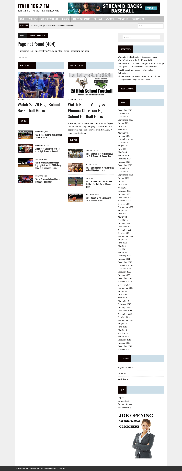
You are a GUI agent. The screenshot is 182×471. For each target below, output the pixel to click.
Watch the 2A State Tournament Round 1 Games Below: (97, 197)
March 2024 (123, 155)
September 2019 (125, 288)
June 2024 (123, 149)
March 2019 (123, 301)
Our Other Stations (47, 19)
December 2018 (125, 310)
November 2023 (125, 168)
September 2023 (125, 174)
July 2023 (122, 181)
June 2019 (123, 294)
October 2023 (124, 171)
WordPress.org (125, 407)
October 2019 (124, 284)
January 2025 (124, 136)
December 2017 (125, 346)
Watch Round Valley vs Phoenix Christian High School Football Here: (86, 110)
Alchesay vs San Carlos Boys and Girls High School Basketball (48, 150)
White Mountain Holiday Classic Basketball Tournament (46, 181)
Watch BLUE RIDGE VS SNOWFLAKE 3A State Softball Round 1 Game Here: (99, 183)
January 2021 (124, 259)
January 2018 (124, 343)
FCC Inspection (137, 19)
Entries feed (123, 401)
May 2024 (122, 152)
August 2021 (124, 239)
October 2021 (124, 233)
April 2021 (123, 249)
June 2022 (123, 213)
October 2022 (124, 204)
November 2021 (125, 229)
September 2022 (125, 207)
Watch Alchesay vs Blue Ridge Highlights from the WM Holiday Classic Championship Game (47, 166)
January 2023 (124, 194)
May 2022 (122, 217)
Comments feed (125, 404)
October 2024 (124, 142)
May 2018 (122, 330)
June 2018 (123, 326)
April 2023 (123, 187)
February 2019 (125, 304)
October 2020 (124, 268)
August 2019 (124, 291)
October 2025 (124, 116)
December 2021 (125, 226)
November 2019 (125, 281)
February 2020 (125, 271)
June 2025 (123, 126)
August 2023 (124, 178)
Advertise (109, 19)
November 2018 (125, 314)
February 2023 (125, 191)
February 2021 (125, 255)
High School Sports (80, 19)
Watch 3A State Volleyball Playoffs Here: (137, 60)
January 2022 (124, 223)
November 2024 (125, 139)
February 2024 (125, 158)
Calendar (97, 19)
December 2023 (125, 165)
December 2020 (125, 262)
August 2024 (124, 145)
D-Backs (63, 19)
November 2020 (125, 265)
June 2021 (123, 242)
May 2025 (122, 129)
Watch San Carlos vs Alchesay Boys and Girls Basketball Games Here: (98, 155)
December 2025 (125, 110)
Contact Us (122, 19)
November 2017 (125, 349)
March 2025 (123, 132)
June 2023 (123, 184)
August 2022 (124, 210)
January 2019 (124, 307)
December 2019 (125, 278)
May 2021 (122, 246)
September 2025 (125, 120)
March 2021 (123, 252)
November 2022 (125, 200)
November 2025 (125, 113)
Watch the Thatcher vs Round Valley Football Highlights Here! (99, 169)
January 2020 (124, 275)
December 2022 (125, 197)
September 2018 (125, 320)
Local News (122, 373)
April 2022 (123, 220)
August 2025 (124, 123)
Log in (121, 397)
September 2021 (125, 236)
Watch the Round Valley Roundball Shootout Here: (47, 136)
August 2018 (124, 323)
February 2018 (125, 339)
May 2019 (122, 297)
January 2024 (124, 162)
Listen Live (31, 19)
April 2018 (123, 333)
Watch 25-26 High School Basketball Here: (37, 107)
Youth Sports (123, 379)
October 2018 (124, 317)
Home (20, 19)
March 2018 (123, 336)
